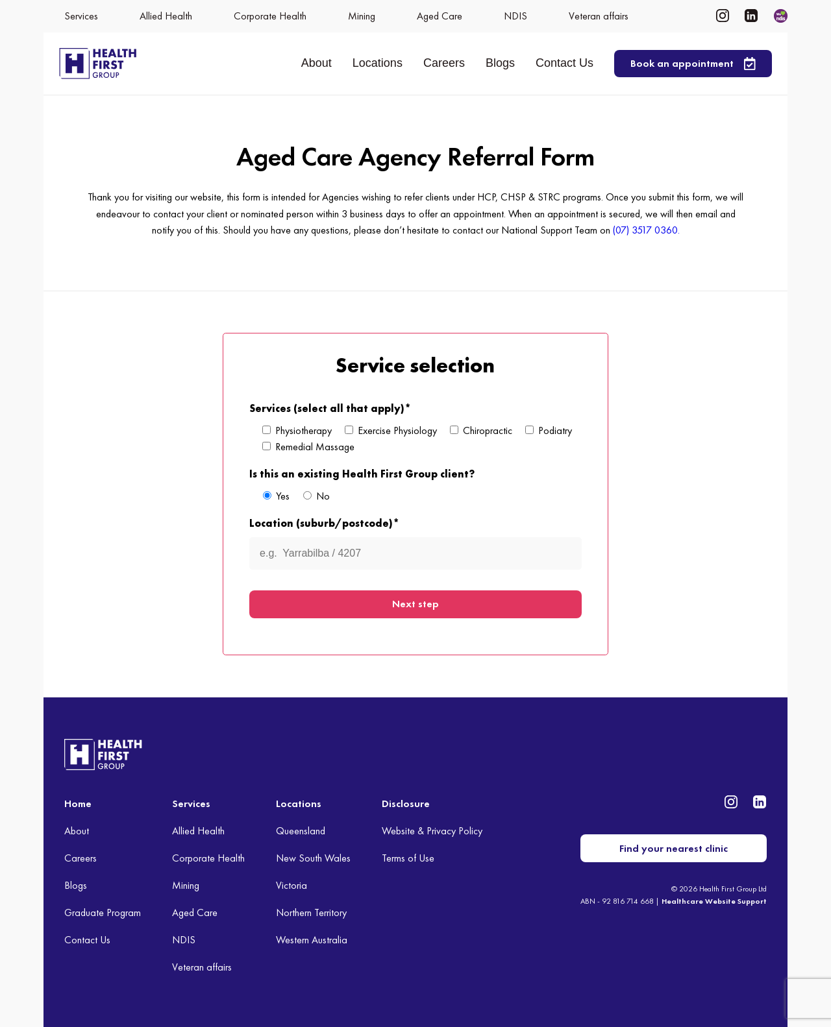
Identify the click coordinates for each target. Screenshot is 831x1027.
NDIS (183, 939)
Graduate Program (102, 912)
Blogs (500, 62)
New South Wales (313, 858)
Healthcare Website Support (714, 900)
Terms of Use (408, 858)
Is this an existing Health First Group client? (362, 474)
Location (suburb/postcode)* (324, 523)
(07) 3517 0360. (646, 230)
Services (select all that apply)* (330, 408)
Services (191, 803)
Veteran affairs (202, 966)
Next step (415, 603)
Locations (378, 62)
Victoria (291, 884)
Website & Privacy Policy (432, 831)
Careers (444, 62)
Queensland (300, 831)
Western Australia (311, 939)
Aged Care (194, 912)
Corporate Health (208, 858)
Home (78, 803)
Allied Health (198, 831)
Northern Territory (311, 912)
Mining (185, 884)
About (316, 62)
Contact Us (564, 62)
